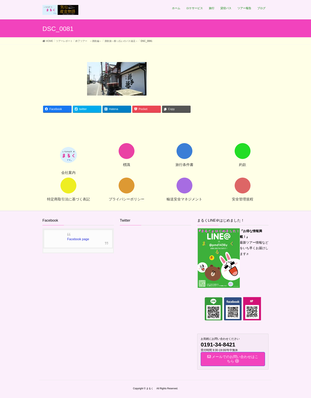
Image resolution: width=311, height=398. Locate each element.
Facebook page (78, 239)
